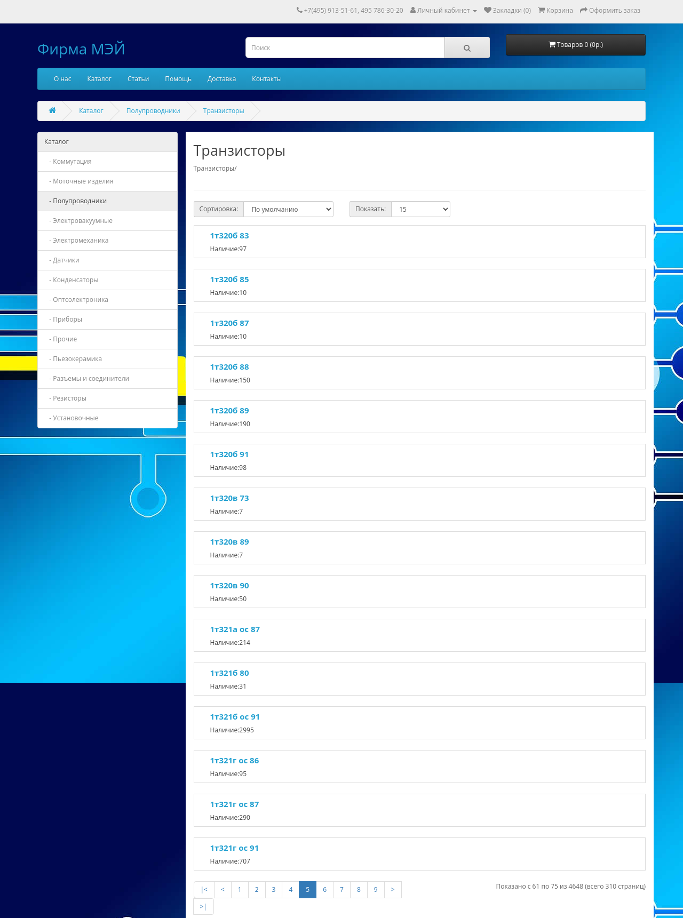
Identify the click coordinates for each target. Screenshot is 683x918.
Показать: (370, 208)
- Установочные (71, 417)
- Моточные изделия (78, 181)
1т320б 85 (229, 279)
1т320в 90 (229, 585)
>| (203, 906)
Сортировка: (219, 208)
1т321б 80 (229, 672)
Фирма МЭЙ (81, 48)
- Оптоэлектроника (76, 299)
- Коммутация (68, 161)
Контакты (267, 78)
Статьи (138, 78)
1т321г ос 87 (234, 804)
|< (204, 889)
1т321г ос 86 (234, 760)
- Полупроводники (75, 200)
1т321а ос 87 (235, 629)
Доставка (222, 78)
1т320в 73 (229, 497)
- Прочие (60, 339)
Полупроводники (153, 110)
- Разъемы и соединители (86, 378)
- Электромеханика (76, 240)
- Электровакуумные (78, 220)
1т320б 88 (229, 366)
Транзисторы (223, 110)
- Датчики (62, 260)
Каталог (99, 78)
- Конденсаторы (71, 279)
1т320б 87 (229, 322)
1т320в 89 (229, 541)
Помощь (178, 78)
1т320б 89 (229, 410)
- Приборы (63, 319)
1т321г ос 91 (234, 847)
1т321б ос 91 (235, 716)
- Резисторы (65, 398)
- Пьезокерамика (73, 358)
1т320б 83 (229, 235)
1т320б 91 (229, 454)
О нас (62, 78)
